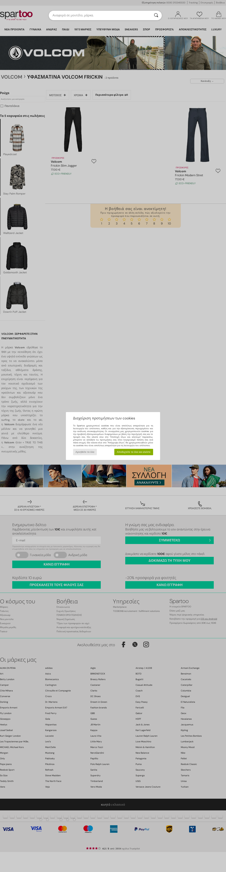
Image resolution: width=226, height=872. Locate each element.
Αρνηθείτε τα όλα (85, 452)
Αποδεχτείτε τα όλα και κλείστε (133, 452)
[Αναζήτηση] (156, 15)
